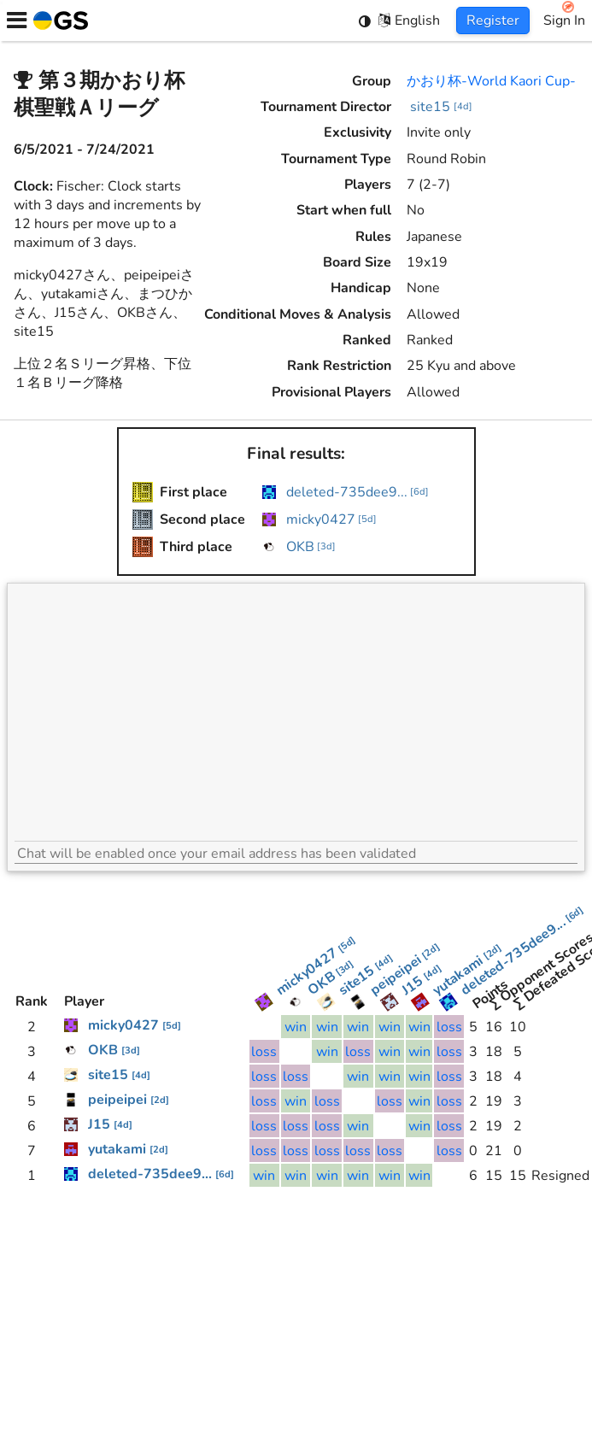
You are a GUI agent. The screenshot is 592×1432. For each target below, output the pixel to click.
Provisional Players (331, 392)
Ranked (367, 340)
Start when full (343, 210)
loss (449, 1027)
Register (492, 20)
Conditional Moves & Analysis (297, 314)
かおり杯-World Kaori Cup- (491, 81)
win (295, 1027)
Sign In (564, 20)
